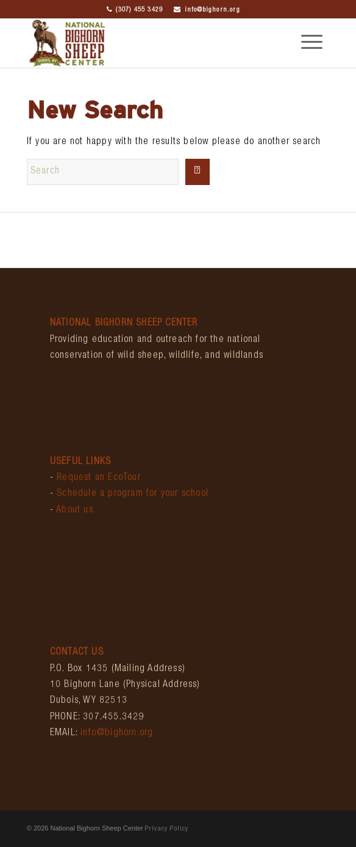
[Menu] (305, 43)
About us (74, 510)
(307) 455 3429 (135, 10)
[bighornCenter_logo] (148, 43)
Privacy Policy (167, 829)
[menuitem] (305, 43)
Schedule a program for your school (132, 494)
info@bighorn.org (207, 10)
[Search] (103, 172)
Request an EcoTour (99, 478)
